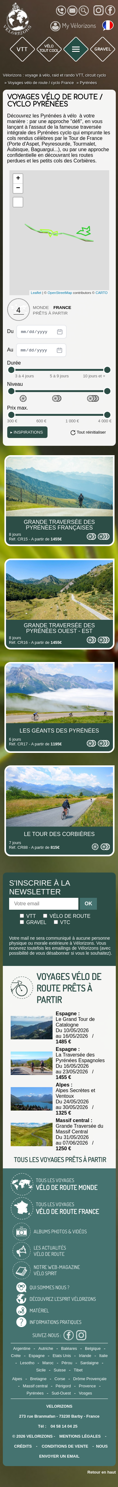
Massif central (35, 1386)
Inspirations (26, 432)
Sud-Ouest (61, 1393)
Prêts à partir (50, 313)
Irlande (85, 1355)
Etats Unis (62, 1355)
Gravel (33, 922)
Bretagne (38, 1378)
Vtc (62, 922)
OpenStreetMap (60, 293)
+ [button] (18, 178)
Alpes (17, 1378)
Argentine (22, 1348)
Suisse (60, 1370)
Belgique (93, 1348)
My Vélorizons (73, 26)
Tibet (78, 1370)
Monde (41, 307)
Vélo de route (66, 916)
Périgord (63, 1386)
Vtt (28, 916)
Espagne (37, 1355)
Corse (59, 1378)
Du (37, 332)
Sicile (41, 1370)
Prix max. (17, 407)
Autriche (45, 1348)
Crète (16, 1355)
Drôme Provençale (90, 1378)
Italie (103, 1355)
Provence (87, 1386)
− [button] (18, 188)
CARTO (102, 293)
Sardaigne (89, 1362)
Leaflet (36, 293)
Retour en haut (101, 1472)
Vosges (85, 1393)
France (62, 307)
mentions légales (80, 1436)
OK (88, 903)
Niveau (15, 384)
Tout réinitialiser (91, 432)
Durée (14, 363)
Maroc (48, 1362)
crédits (23, 1446)
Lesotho (27, 1362)
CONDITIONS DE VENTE (65, 1446)
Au (36, 350)
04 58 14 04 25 (64, 1426)
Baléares (69, 1348)
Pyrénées (35, 1393)
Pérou (66, 1362)
